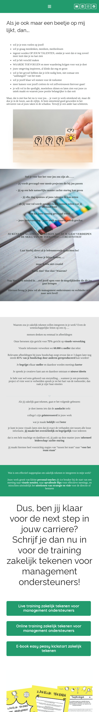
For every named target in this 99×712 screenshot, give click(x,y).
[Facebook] (93, 6)
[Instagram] (88, 6)
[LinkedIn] (82, 6)
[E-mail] (76, 6)
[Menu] (49, 6)
